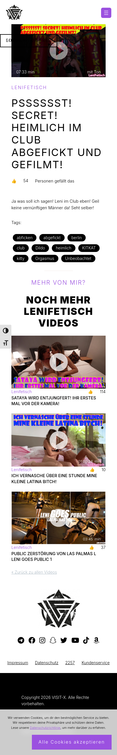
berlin (76, 237)
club (21, 247)
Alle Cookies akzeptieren (71, 742)
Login (13, 40)
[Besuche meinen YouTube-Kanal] (75, 640)
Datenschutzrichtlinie (45, 728)
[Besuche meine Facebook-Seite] (31, 640)
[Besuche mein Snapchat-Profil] (53, 640)
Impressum (17, 662)
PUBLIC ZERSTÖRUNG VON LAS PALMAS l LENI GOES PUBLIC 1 (53, 556)
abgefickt (51, 237)
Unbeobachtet (78, 258)
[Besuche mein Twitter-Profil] (63, 640)
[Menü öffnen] (106, 12)
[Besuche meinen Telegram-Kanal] (21, 640)
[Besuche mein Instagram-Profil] (42, 640)
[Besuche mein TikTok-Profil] (86, 640)
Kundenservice (96, 662)
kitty (20, 258)
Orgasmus (44, 258)
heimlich (63, 247)
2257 (70, 662)
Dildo (40, 247)
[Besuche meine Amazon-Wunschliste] (96, 640)
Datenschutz (46, 662)
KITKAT (89, 247)
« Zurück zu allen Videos (34, 572)
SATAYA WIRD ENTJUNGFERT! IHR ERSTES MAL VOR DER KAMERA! (53, 400)
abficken (24, 237)
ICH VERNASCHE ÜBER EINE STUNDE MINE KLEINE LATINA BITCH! (54, 478)
